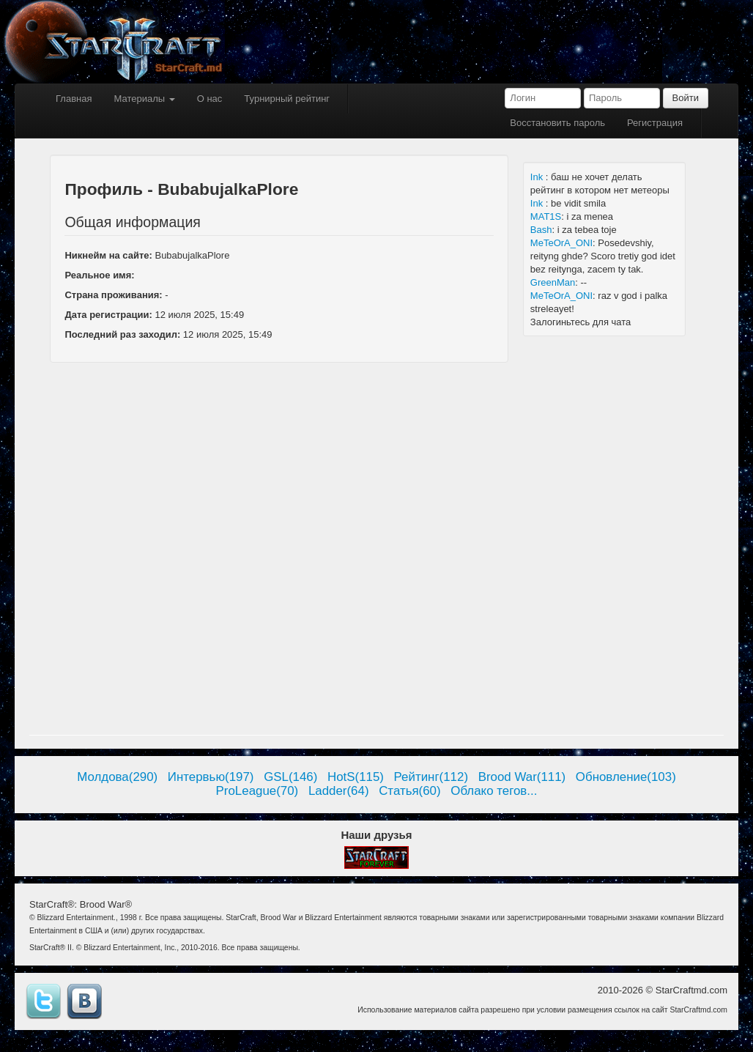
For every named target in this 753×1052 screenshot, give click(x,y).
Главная (74, 98)
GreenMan (552, 282)
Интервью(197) (211, 777)
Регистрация (655, 122)
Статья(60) (410, 791)
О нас (210, 98)
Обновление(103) (626, 777)
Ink (538, 176)
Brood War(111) (522, 777)
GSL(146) (290, 777)
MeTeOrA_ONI (561, 242)
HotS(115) (355, 777)
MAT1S (545, 216)
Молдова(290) (117, 777)
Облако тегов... (493, 791)
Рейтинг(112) (431, 777)
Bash (541, 229)
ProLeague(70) (257, 791)
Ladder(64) (338, 791)
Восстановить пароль (557, 122)
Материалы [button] (144, 98)
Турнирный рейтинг (287, 98)
